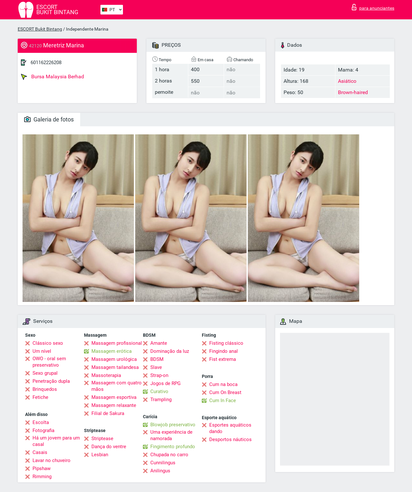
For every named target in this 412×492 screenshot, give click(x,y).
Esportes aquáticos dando (230, 428)
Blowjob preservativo (172, 425)
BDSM (157, 359)
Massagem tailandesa (115, 367)
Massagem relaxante (113, 405)
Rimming (42, 476)
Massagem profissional (116, 343)
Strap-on (159, 375)
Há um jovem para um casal (56, 441)
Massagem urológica (114, 359)
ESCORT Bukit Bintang (40, 29)
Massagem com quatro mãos (116, 386)
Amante (158, 343)
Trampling (161, 399)
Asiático (347, 81)
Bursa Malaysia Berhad (52, 76)
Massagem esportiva (113, 397)
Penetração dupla (51, 381)
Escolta (41, 422)
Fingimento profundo (172, 446)
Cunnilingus (162, 463)
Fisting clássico (226, 343)
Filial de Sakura (107, 413)
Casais (40, 452)
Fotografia (43, 430)
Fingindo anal (223, 351)
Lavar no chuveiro (51, 460)
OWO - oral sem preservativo (49, 362)
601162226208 (46, 62)
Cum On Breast (225, 392)
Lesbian (99, 455)
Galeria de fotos (49, 119)
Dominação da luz (169, 351)
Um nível (42, 351)
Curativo (159, 391)
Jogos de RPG (165, 383)
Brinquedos (45, 389)
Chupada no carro (169, 455)
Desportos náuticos (230, 439)
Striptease (102, 438)
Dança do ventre (108, 446)
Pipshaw (42, 468)
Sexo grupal (45, 373)
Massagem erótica (111, 351)
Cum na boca (223, 384)
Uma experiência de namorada (171, 435)
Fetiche (40, 397)
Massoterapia (106, 375)
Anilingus (160, 471)
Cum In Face (222, 400)
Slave (156, 367)
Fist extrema (222, 359)
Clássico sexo (48, 343)
